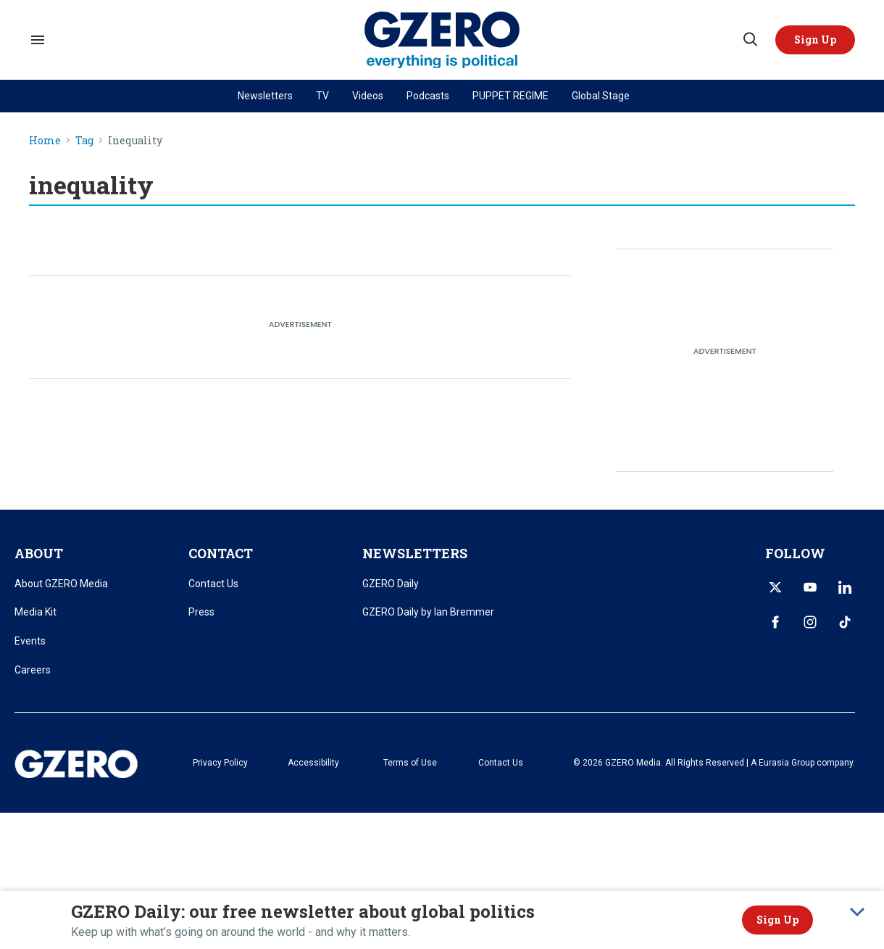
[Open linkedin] (845, 587)
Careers (32, 670)
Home (45, 141)
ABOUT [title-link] (38, 553)
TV (322, 95)
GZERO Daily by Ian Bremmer (428, 612)
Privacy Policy (220, 763)
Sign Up (777, 920)
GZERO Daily (390, 583)
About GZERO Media (61, 583)
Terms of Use (410, 763)
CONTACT (220, 553)
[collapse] (857, 912)
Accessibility (313, 763)
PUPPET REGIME (510, 95)
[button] (815, 39)
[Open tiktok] (845, 622)
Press (201, 612)
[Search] (749, 40)
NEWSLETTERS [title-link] (414, 553)
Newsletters (265, 95)
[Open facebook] (775, 622)
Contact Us (213, 583)
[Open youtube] (810, 587)
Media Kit (35, 612)
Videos (367, 95)
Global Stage (601, 95)
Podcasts (427, 95)
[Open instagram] (810, 622)
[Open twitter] (775, 587)
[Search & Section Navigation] (37, 40)
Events (30, 641)
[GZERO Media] (442, 40)
